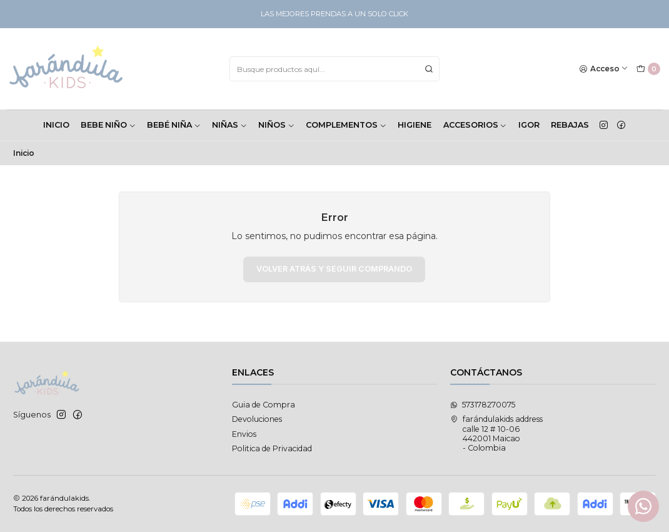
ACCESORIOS (475, 125)
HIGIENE (414, 125)
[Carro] (648, 69)
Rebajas (570, 125)
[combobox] (334, 68)
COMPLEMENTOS (346, 125)
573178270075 (482, 404)
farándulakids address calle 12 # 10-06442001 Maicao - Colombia (496, 433)
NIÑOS (276, 125)
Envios (244, 434)
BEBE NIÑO (108, 125)
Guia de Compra (263, 404)
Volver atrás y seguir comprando (334, 269)
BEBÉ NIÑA (174, 125)
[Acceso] (604, 69)
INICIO (56, 125)
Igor (529, 125)
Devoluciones (257, 419)
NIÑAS (229, 125)
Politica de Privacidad (272, 448)
